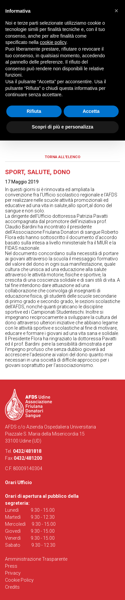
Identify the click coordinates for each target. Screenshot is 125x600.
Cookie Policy (19, 580)
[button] (116, 10)
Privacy (13, 573)
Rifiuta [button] (34, 111)
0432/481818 (27, 451)
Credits (12, 587)
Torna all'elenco (62, 157)
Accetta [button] (91, 111)
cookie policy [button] (53, 42)
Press (11, 566)
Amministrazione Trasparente (36, 559)
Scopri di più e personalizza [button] (62, 127)
